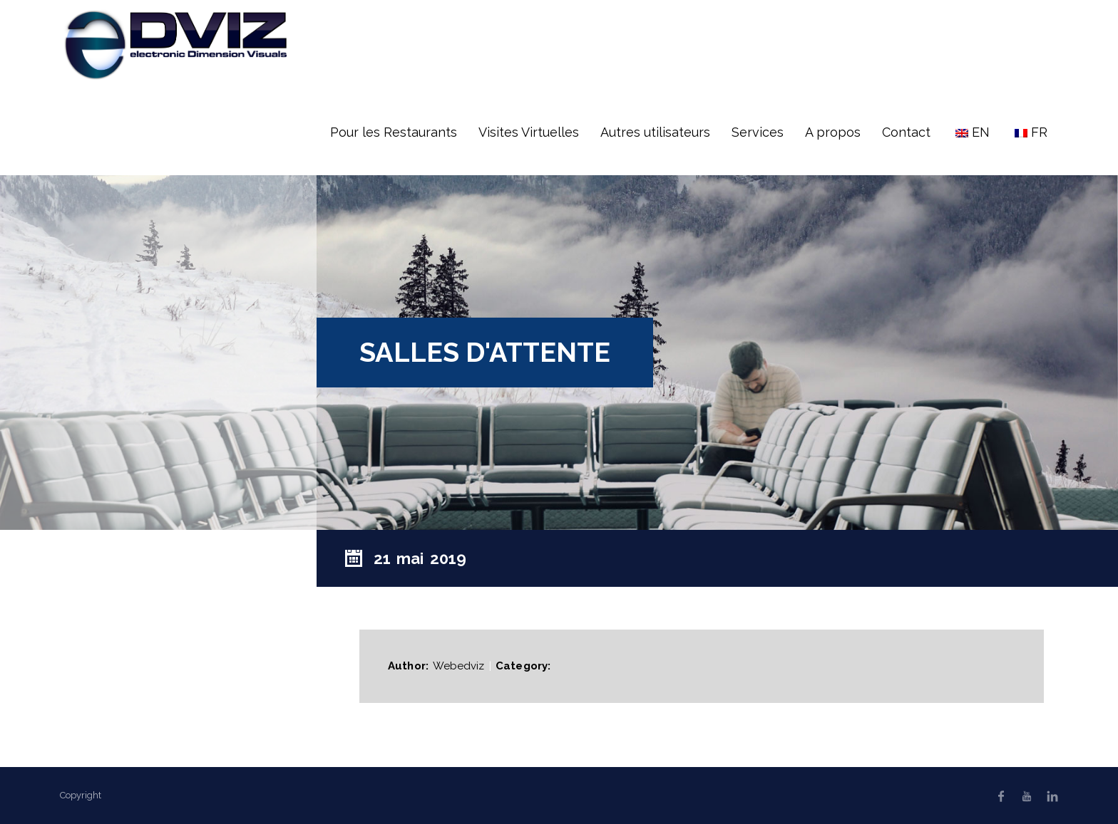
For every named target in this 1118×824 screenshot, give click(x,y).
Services (758, 132)
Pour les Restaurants (393, 132)
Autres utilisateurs (655, 132)
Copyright (80, 795)
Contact (906, 132)
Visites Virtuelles (528, 132)
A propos (833, 132)
